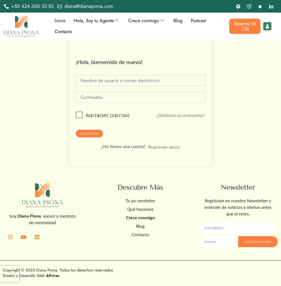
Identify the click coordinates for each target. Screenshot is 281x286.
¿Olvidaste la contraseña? (180, 115)
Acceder (89, 134)
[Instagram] (249, 6)
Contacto (64, 31)
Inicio (60, 20)
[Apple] (260, 6)
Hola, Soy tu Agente (97, 20)
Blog (182, 20)
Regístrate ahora (163, 147)
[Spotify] (238, 6)
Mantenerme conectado (108, 116)
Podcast (203, 20)
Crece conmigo (149, 20)
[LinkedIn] (271, 6)
